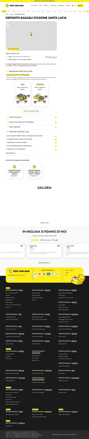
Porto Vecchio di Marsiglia (38, 392)
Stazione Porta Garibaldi (37, 297)
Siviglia (74, 351)
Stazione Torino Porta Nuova (38, 329)
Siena (70, 11)
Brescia (79, 11)
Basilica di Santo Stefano (37, 414)
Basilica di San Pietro (10, 297)
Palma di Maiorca (38, 379)
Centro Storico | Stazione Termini (13, 304)
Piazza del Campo (10, 343)
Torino (43, 11)
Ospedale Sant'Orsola (63, 321)
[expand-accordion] (28, 290)
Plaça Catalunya (35, 355)
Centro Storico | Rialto (64, 309)
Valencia (75, 363)
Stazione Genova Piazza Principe (13, 336)
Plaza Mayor (8, 356)
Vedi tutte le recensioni (44, 262)
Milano (14, 11)
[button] (74, 5)
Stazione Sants (35, 358)
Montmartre (8, 394)
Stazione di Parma (36, 343)
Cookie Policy (73, 434)
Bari (38, 11)
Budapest (48, 411)
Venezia (4, 11)
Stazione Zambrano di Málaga (12, 373)
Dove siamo (34, 5)
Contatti (68, 5)
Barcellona (36, 353)
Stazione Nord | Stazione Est (12, 392)
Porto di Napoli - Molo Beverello (39, 319)
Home (7, 14)
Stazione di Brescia (63, 343)
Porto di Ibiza (62, 373)
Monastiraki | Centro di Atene (12, 414)
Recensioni (53, 5)
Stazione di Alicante (10, 380)
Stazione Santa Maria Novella (65, 293)
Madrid (85, 11)
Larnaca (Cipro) (9, 425)
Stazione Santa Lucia (63, 307)
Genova (54, 11)
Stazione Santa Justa (63, 354)
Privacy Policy (66, 434)
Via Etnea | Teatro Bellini (37, 336)
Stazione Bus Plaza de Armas (65, 358)
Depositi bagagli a (12, 290)
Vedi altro (44, 223)
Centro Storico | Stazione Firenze (66, 297)
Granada (48, 370)
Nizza (73, 389)
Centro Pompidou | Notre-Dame (13, 402)
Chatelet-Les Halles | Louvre (12, 404)
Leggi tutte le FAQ (11, 153)
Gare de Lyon (9, 399)
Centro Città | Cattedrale (37, 373)
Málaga (21, 370)
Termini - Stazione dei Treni (12, 293)
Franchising (61, 5)
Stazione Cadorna (36, 295)
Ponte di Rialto (62, 305)
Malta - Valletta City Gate (64, 414)
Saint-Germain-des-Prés (11, 397)
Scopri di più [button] (14, 175)
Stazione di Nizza (62, 392)
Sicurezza (46, 5)
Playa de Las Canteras (63, 380)
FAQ (40, 5)
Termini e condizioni (69, 270)
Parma (74, 11)
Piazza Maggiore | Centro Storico (66, 319)
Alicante (22, 378)
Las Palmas (75, 378)
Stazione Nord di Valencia (64, 366)
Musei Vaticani (9, 300)
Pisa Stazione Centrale (11, 317)
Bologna (33, 11)
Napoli (28, 11)
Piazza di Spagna (9, 302)
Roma (9, 11)
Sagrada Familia (35, 360)
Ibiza (73, 370)
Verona (65, 11)
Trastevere (8, 307)
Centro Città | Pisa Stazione (12, 319)
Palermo (48, 11)
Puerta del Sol (9, 358)
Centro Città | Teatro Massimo (65, 329)
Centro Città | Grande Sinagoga (39, 416)
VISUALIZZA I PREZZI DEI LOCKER (31, 111)
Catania (59, 11)
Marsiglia (48, 389)
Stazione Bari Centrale (11, 329)
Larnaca (22, 423)
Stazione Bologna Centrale (64, 317)
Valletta (75, 411)
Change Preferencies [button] (57, 434)
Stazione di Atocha (10, 354)
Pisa (24, 11)
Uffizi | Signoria (62, 295)
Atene (21, 411)
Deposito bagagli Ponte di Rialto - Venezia (14, 172)
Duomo (33, 300)
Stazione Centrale (36, 293)
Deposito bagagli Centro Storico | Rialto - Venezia (34, 172)
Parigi (21, 389)
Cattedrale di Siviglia (63, 356)
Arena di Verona (62, 336)
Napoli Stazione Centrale (37, 317)
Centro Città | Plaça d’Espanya (38, 382)
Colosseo (8, 295)
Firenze (19, 11)
